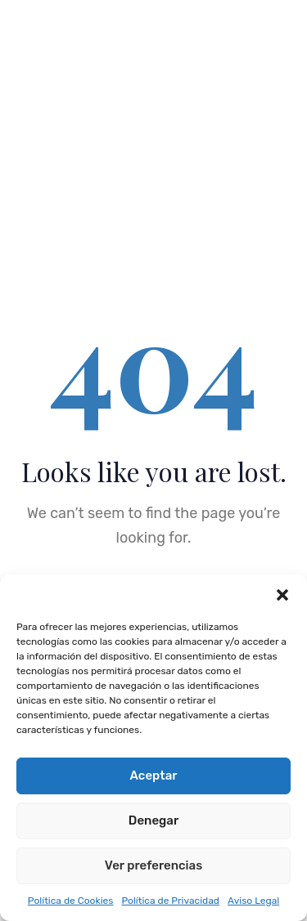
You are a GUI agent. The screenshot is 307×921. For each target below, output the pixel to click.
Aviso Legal (253, 900)
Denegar (153, 820)
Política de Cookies (71, 900)
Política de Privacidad (170, 900)
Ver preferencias (153, 865)
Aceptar (154, 775)
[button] (282, 595)
